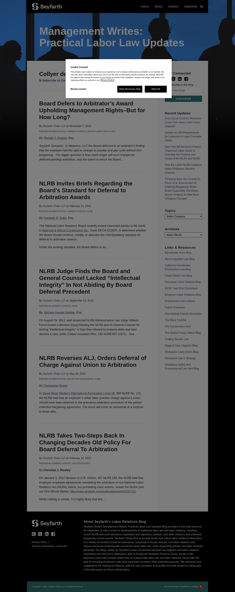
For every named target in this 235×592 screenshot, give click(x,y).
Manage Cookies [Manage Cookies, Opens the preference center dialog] (78, 89)
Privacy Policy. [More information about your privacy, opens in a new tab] (107, 80)
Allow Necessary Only (129, 89)
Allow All (155, 89)
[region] (119, 78)
